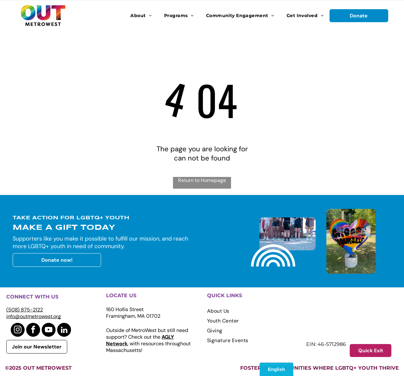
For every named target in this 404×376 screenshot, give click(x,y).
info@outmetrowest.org (33, 316)
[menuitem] (141, 15)
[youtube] (49, 330)
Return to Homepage (202, 180)
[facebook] (33, 330)
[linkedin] (64, 330)
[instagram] (18, 330)
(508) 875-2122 (24, 309)
